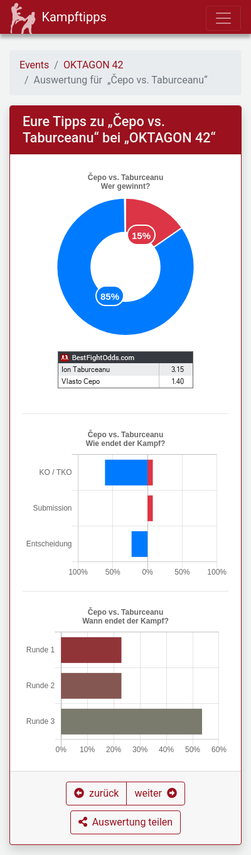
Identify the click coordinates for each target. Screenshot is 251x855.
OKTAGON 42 (93, 65)
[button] (96, 793)
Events (34, 65)
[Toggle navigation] (223, 18)
